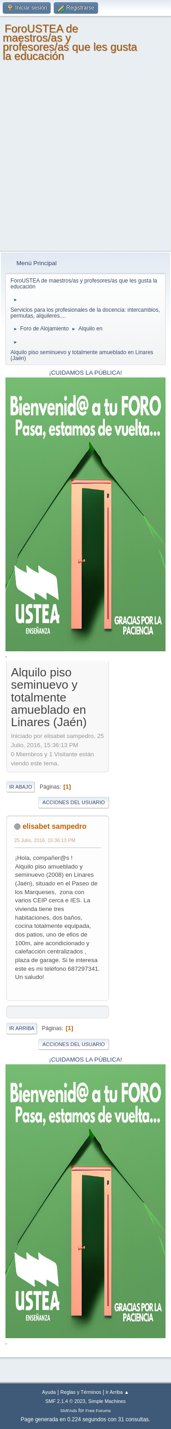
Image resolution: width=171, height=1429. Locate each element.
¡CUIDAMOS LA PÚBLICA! (85, 372)
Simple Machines (107, 1401)
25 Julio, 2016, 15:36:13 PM (44, 840)
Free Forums (98, 1410)
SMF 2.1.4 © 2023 (65, 1401)
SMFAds (68, 1410)
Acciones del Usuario (73, 802)
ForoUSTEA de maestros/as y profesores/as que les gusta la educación (70, 42)
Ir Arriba (21, 1028)
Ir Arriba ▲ (117, 1392)
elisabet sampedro (54, 826)
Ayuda (49, 1392)
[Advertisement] (85, 160)
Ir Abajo (20, 787)
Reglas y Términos (80, 1392)
